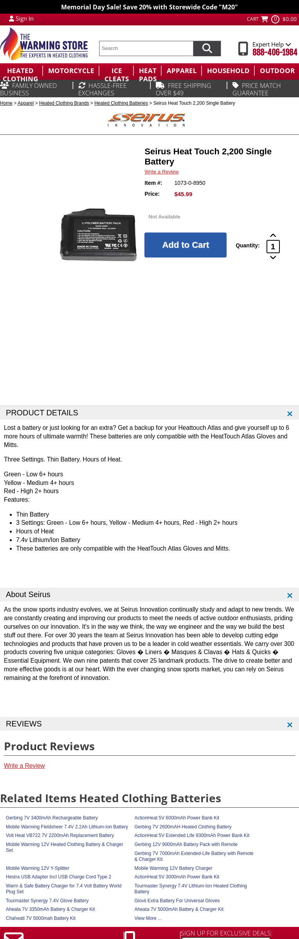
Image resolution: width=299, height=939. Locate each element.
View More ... (148, 918)
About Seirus (28, 594)
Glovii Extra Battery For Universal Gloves (177, 900)
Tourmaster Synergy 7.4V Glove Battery (47, 900)
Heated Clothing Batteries (121, 103)
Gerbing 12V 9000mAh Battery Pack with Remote (186, 844)
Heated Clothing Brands (64, 103)
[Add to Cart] (185, 245)
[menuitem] (21, 70)
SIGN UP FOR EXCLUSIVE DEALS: (226, 933)
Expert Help (271, 44)
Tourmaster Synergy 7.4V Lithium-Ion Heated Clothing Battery (191, 888)
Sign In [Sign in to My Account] (25, 18)
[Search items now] (207, 48)
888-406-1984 (274, 52)
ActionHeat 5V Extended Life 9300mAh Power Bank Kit (192, 835)
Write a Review (161, 172)
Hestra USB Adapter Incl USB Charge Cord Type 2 (58, 877)
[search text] (146, 48)
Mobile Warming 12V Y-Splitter (37, 868)
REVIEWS (24, 723)
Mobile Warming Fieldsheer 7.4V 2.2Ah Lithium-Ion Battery (67, 827)
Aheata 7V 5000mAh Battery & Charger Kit (179, 909)
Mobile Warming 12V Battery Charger (174, 868)
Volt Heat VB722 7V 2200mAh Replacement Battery (60, 835)
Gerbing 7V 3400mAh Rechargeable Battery (52, 818)
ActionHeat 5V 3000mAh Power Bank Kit (177, 877)
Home (6, 103)
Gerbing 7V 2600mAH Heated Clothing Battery (183, 827)
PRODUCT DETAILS (42, 412)
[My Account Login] (11, 18)
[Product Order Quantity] (273, 246)
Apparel (26, 103)
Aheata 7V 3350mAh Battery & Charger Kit (50, 909)
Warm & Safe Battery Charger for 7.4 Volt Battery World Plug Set (63, 888)
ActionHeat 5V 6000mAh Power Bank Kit (177, 818)
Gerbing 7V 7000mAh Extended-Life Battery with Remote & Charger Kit (194, 856)
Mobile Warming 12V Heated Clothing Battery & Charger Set (64, 847)
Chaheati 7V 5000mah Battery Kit (41, 918)
